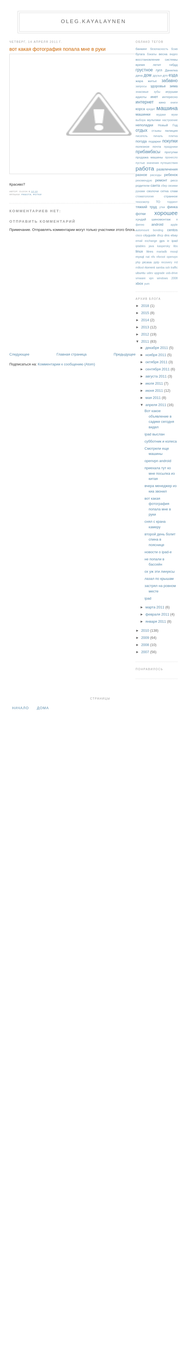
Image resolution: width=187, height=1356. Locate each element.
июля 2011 (154, 383)
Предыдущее (125, 354)
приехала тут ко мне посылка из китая (160, 473)
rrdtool (139, 267)
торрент (172, 201)
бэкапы (152, 54)
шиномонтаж (160, 219)
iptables (140, 246)
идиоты (141, 97)
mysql (139, 256)
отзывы (156, 130)
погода (141, 141)
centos (172, 230)
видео (174, 54)
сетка (165, 191)
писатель (141, 136)
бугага (140, 54)
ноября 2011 (156, 355)
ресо (174, 180)
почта (157, 146)
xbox (139, 283)
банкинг (141, 49)
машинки (142, 114)
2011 (145, 341)
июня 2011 (154, 390)
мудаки (161, 114)
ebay (174, 235)
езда (173, 75)
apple (174, 224)
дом (147, 75)
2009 (145, 638)
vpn (151, 278)
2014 (145, 320)
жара (139, 81)
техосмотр (142, 201)
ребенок (171, 175)
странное (171, 196)
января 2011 (156, 621)
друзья (157, 75)
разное (141, 175)
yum (147, 283)
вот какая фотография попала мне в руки (57, 49)
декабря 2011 (157, 348)
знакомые (141, 91)
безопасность (159, 49)
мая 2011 (153, 398)
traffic (174, 267)
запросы (141, 86)
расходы (155, 175)
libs (175, 246)
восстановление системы (156, 59)
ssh (168, 267)
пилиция (171, 130)
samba (160, 267)
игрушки (172, 91)
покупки (170, 141)
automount (142, 230)
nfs (153, 256)
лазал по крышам (159, 579)
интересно (170, 97)
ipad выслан (155, 434)
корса (140, 109)
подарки (154, 141)
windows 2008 (167, 278)
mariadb (162, 251)
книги (174, 102)
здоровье (158, 86)
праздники (171, 146)
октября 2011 (157, 362)
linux (139, 251)
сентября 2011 (158, 369)
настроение (170, 120)
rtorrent (150, 267)
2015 (145, 313)
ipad (175, 240)
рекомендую (143, 180)
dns (167, 235)
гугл (159, 70)
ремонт (161, 180)
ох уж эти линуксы (160, 571)
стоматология (144, 196)
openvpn (172, 256)
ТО (158, 201)
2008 (145, 645)
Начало (20, 708)
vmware (140, 278)
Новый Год (168, 125)
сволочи (153, 191)
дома (43, 708)
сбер (164, 185)
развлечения (167, 169)
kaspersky (163, 246)
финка (172, 207)
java (151, 246)
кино (162, 102)
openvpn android (158, 461)
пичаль (158, 136)
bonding (158, 230)
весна (163, 54)
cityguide (149, 235)
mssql (174, 251)
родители (142, 185)
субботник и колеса (161, 441)
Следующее (19, 354)
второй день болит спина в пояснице (160, 539)
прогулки (171, 152)
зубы (157, 91)
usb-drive (172, 273)
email (138, 240)
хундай (140, 219)
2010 (145, 630)
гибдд (173, 64)
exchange (151, 240)
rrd (176, 262)
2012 (145, 334)
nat (148, 256)
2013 (145, 327)
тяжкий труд (146, 207)
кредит (150, 109)
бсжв (174, 49)
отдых (141, 130)
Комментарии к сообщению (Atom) (66, 364)
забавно (169, 80)
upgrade (159, 273)
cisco (138, 235)
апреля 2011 (156, 405)
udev (150, 273)
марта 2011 (155, 607)
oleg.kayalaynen (93, 21)
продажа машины (149, 157)
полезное (142, 146)
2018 (145, 306)
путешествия (169, 162)
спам (174, 191)
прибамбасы (147, 151)
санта (155, 185)
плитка (173, 136)
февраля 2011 (157, 614)
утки (162, 207)
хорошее (166, 213)
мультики (154, 120)
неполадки (144, 125)
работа (26, 194)
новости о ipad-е (158, 552)
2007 (145, 652)
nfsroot (160, 256)
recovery (166, 262)
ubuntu (140, 273)
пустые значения (147, 162)
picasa (147, 262)
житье (152, 81)
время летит (148, 64)
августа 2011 (156, 376)
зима (174, 86)
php (137, 262)
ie (168, 240)
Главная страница (71, 354)
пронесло (171, 157)
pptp (156, 262)
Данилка (171, 70)
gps (162, 240)
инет (154, 97)
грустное (144, 70)
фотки (37, 194)
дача (139, 75)
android (157, 224)
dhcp (160, 235)
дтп (165, 75)
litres (150, 251)
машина (167, 108)
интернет (144, 102)
